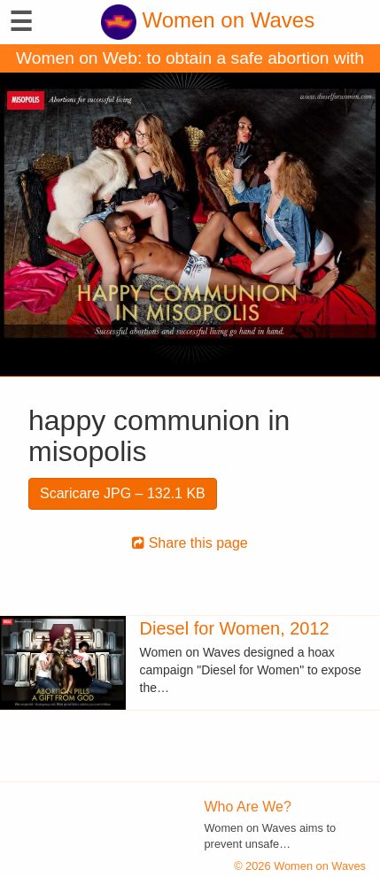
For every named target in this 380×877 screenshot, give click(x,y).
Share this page (190, 542)
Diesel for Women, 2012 (235, 628)
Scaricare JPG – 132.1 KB (123, 493)
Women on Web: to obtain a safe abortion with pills (190, 61)
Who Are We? (248, 806)
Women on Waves (207, 20)
